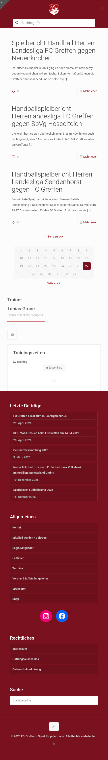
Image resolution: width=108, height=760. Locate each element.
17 (78, 258)
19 (21, 266)
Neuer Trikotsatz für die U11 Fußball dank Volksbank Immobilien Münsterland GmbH (47, 469)
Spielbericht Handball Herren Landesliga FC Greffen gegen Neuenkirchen (53, 50)
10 (21, 258)
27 (87, 266)
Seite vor (54, 283)
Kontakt (17, 527)
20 (29, 266)
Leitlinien (18, 558)
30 (50, 273)
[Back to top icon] (54, 726)
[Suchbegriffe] (54, 23)
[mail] (12, 353)
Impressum (19, 648)
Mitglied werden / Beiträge (29, 537)
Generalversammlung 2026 (30, 450)
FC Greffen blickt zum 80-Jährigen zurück (40, 416)
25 (70, 266)
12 (37, 258)
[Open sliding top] (5, 5)
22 (46, 266)
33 (74, 273)
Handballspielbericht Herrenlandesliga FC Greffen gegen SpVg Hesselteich (53, 116)
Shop (15, 599)
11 (29, 258)
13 (46, 258)
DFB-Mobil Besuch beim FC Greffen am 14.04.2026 (46, 433)
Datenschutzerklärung (26, 669)
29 (41, 273)
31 (58, 273)
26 (78, 266)
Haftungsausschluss (25, 659)
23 (54, 266)
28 (33, 273)
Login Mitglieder (22, 548)
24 (62, 266)
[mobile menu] (102, 9)
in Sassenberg (54, 386)
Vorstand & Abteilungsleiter (30, 578)
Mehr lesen (90, 91)
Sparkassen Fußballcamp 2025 (33, 489)
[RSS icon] (54, 744)
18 (87, 258)
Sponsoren (19, 588)
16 (70, 258)
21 (37, 266)
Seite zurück (54, 236)
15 (62, 258)
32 (66, 273)
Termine (17, 568)
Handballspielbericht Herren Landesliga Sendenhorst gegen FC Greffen (52, 181)
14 (54, 258)
